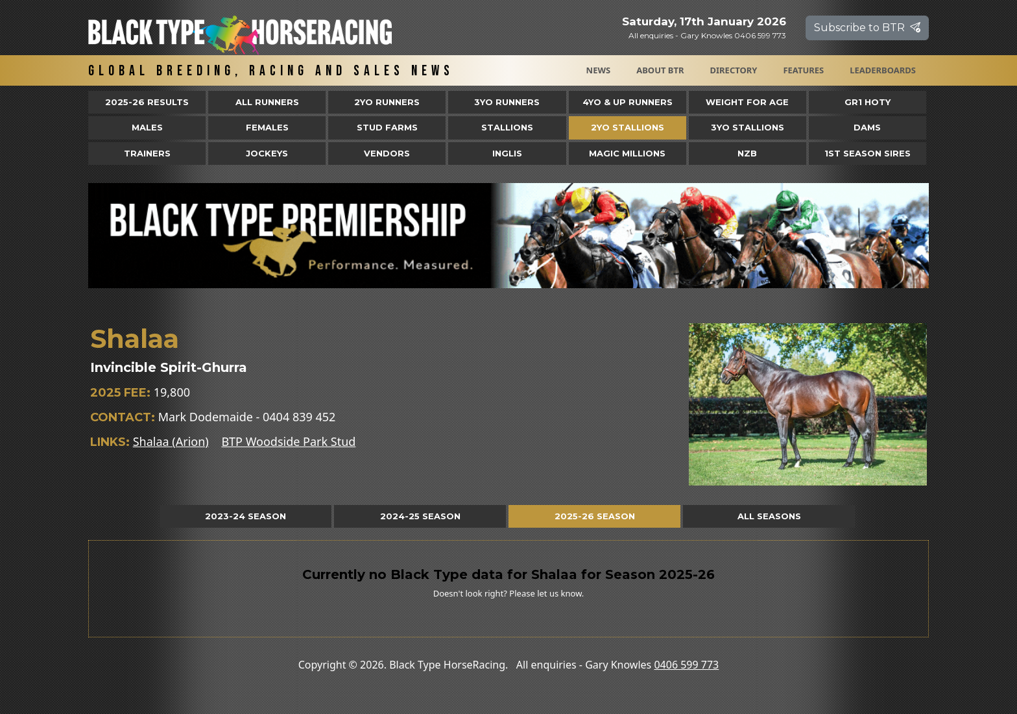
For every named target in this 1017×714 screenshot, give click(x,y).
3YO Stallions (747, 127)
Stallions (507, 127)
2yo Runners (387, 102)
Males (147, 127)
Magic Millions (627, 153)
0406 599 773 (686, 665)
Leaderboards (883, 70)
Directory (734, 70)
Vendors (387, 153)
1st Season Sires (867, 153)
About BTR (660, 70)
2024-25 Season (420, 516)
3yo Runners (507, 102)
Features (803, 70)
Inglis (507, 153)
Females (267, 127)
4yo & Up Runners (627, 102)
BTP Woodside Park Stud (288, 441)
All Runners (267, 102)
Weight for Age (747, 102)
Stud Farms (387, 127)
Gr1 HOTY (867, 102)
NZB (747, 153)
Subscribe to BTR (867, 27)
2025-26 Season (595, 516)
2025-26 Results (147, 102)
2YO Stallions (627, 127)
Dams (867, 127)
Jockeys (267, 153)
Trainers (147, 153)
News (598, 70)
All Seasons (769, 516)
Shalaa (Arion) (171, 441)
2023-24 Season (245, 516)
